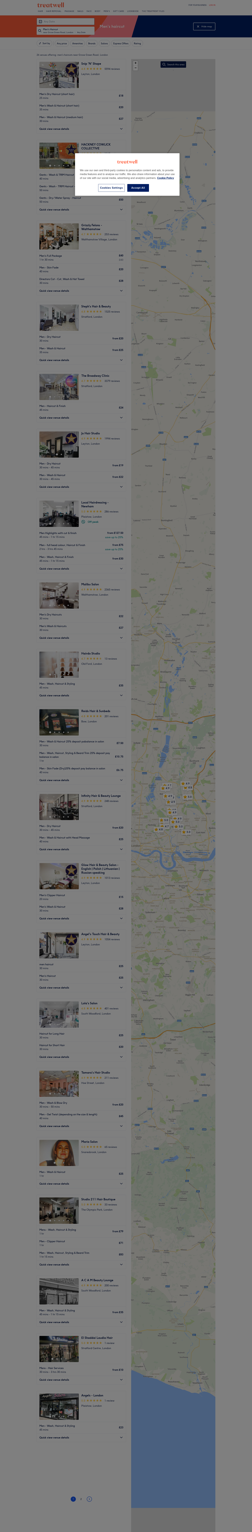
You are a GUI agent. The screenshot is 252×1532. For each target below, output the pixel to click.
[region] (127, 174)
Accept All (138, 187)
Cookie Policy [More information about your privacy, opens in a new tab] (165, 178)
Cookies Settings (111, 187)
